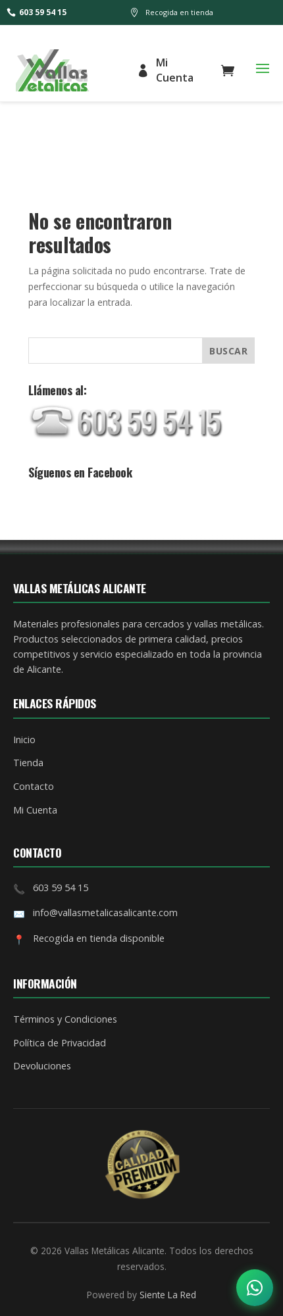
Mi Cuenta (164, 70)
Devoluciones (42, 1066)
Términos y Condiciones (65, 1019)
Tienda (28, 762)
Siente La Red (168, 1294)
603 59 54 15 (36, 12)
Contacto (33, 786)
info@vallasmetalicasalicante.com (105, 912)
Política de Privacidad (59, 1042)
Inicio (24, 739)
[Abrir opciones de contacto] (254, 1287)
